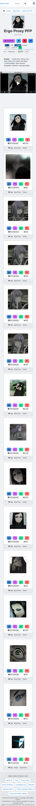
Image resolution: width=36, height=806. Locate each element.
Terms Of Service (7, 785)
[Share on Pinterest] (24, 41)
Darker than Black (21, 61)
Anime (9, 11)
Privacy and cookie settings (18, 793)
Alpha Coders (4, 3)
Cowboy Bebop (9, 63)
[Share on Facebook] (30, 41)
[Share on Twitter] (18, 41)
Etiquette (31, 785)
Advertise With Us (8, 789)
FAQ (16, 780)
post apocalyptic (24, 65)
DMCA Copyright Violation (25, 789)
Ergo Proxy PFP (27, 11)
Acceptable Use (21, 785)
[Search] (25, 3)
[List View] (11, 45)
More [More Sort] (14, 47)
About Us (9, 780)
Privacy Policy (25, 780)
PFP (20, 51)
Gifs (27, 51)
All (4, 51)
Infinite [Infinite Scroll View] (17, 45)
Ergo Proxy (16, 11)
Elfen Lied (11, 61)
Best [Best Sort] (7, 47)
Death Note (16, 59)
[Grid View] (7, 45)
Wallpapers (11, 51)
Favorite (8, 41)
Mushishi (15, 65)
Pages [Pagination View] (24, 45)
